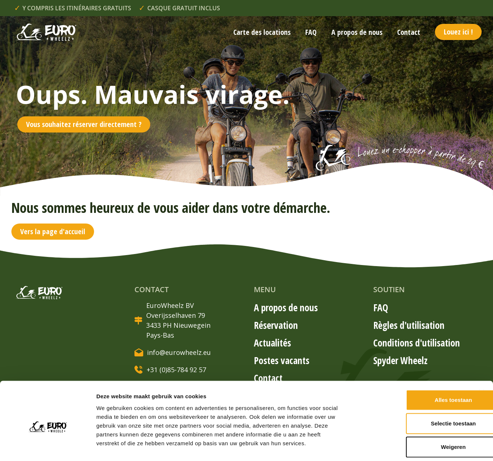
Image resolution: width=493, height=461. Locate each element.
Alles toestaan (413, 366)
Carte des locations (262, 32)
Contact (408, 32)
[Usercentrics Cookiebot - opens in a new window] (47, 446)
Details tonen (396, 446)
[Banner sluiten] (481, 358)
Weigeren (412, 413)
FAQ (311, 32)
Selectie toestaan (413, 389)
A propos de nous (356, 32)
